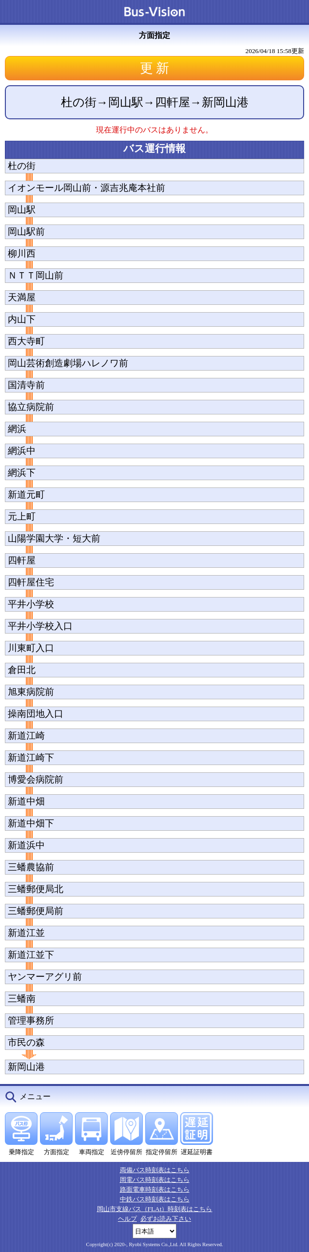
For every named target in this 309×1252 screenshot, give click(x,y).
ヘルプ (127, 1218)
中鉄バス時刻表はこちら (155, 1199)
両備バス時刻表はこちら (155, 1170)
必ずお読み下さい (165, 1218)
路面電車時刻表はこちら (155, 1189)
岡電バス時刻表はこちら (155, 1179)
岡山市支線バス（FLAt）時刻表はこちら (154, 1209)
